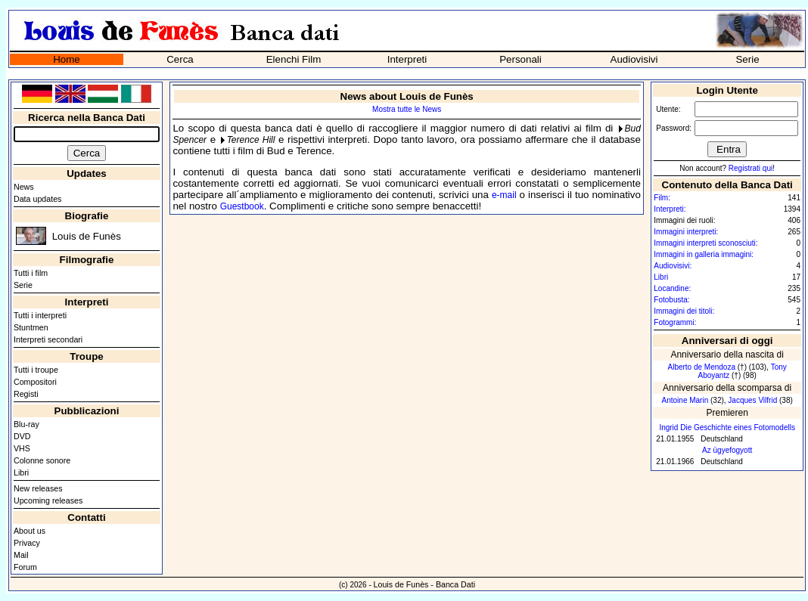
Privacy (27, 542)
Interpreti (407, 59)
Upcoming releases (48, 500)
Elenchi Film (294, 59)
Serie (747, 59)
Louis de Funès (86, 236)
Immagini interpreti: (686, 232)
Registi (26, 393)
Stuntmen (31, 327)
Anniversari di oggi (727, 340)
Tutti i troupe (36, 369)
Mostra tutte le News (406, 109)
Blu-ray (26, 424)
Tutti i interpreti (40, 315)
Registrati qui (750, 168)
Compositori (35, 381)
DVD (22, 436)
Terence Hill (251, 140)
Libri (21, 472)
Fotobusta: (671, 300)
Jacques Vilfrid (752, 400)
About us (29, 530)
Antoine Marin (685, 400)
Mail (21, 554)
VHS (22, 448)
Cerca (180, 59)
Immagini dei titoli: (684, 311)
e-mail (504, 195)
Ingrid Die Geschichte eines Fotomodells (727, 427)
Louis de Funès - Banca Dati (424, 584)
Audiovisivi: (672, 266)
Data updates (37, 198)
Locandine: (672, 288)
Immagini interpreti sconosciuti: (705, 243)
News (24, 186)
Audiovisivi (634, 59)
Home (66, 59)
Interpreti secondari (48, 339)
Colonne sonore (42, 460)
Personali (520, 59)
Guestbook (242, 206)
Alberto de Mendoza (701, 367)
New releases (38, 488)
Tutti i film (31, 272)
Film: (662, 198)
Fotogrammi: (675, 322)
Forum (25, 567)
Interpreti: (669, 209)
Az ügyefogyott (727, 450)
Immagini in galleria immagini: (704, 254)
